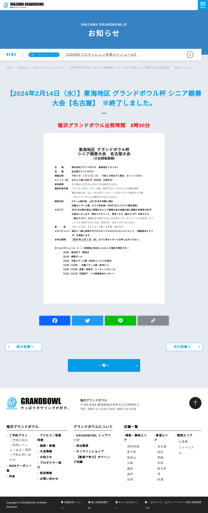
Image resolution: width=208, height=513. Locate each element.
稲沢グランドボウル (22, 427)
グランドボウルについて (93, 427)
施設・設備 (47, 445)
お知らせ (23, 67)
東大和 (131, 451)
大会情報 (46, 451)
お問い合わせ (49, 478)
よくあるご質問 (20, 449)
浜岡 (130, 479)
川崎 (130, 463)
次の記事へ (182, 347)
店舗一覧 (131, 427)
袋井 (130, 474)
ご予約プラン (18, 435)
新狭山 (131, 457)
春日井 (162, 468)
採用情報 (46, 473)
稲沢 (160, 451)
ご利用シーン (19, 445)
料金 (12, 476)
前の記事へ (25, 347)
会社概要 (82, 445)
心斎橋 (183, 441)
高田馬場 (133, 446)
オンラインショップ (90, 451)
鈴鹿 (160, 479)
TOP (9, 67)
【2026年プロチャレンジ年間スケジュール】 (101, 54)
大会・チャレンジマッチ (49, 67)
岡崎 (160, 457)
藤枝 (130, 468)
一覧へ (104, 365)
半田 (160, 463)
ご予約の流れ (19, 440)
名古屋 (162, 446)
